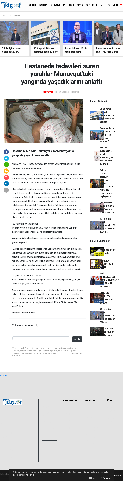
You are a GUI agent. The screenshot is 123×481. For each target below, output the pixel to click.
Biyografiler (112, 414)
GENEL (33, 5)
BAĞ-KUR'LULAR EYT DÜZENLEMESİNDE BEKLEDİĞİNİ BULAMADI (109, 280)
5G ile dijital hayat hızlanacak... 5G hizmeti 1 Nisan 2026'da (108, 225)
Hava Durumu (91, 407)
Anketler (111, 411)
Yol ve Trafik (91, 411)
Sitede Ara (112, 407)
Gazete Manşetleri (90, 441)
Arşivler (49, 428)
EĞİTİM (43, 5)
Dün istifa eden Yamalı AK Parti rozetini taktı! (107, 331)
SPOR (80, 5)
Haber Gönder (8, 457)
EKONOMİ (55, 5)
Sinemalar (90, 430)
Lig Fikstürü (90, 423)
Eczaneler (90, 420)
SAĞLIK (90, 5)
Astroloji (110, 421)
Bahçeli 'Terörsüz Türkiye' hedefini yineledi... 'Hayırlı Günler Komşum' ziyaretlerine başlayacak (107, 183)
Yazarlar (49, 422)
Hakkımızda (7, 433)
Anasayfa (7, 15)
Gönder (77, 339)
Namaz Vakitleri (89, 415)
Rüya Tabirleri (113, 418)
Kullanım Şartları (9, 450)
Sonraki (3, 375)
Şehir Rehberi (91, 437)
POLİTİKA (68, 5)
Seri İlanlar (90, 434)
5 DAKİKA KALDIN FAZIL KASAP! (107, 264)
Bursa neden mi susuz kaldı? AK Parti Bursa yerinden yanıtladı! (108, 135)
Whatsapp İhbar (9, 453)
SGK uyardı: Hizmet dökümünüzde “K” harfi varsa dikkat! (107, 115)
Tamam (105, 478)
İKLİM (99, 5)
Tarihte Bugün (92, 427)
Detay (93, 478)
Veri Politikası (8, 440)
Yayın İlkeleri (7, 437)
